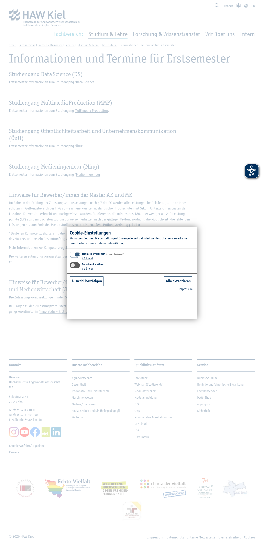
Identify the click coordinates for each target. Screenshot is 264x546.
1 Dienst (87, 258)
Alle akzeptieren (178, 281)
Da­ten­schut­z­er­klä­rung (110, 243)
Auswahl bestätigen (87, 281)
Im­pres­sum (186, 289)
